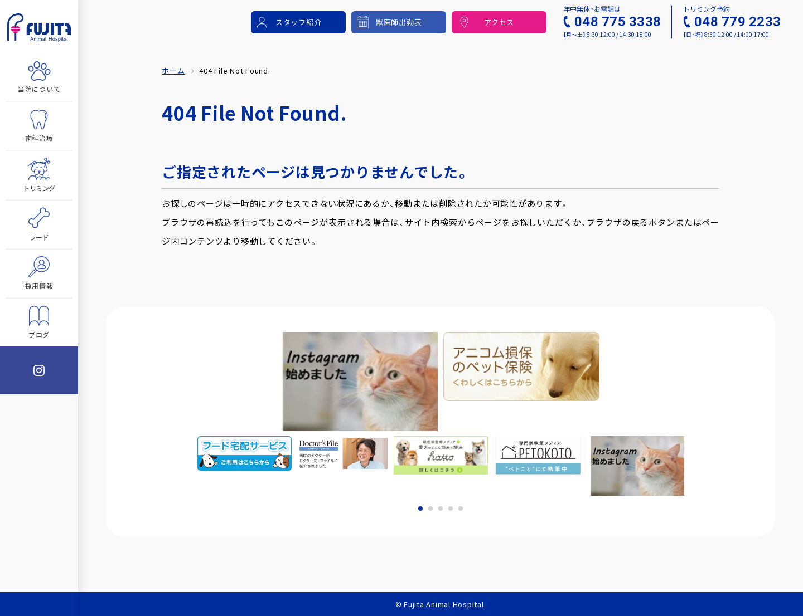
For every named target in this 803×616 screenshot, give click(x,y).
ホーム (173, 70)
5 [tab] (460, 508)
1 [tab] (420, 508)
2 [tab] (430, 508)
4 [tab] (450, 508)
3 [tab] (440, 508)
